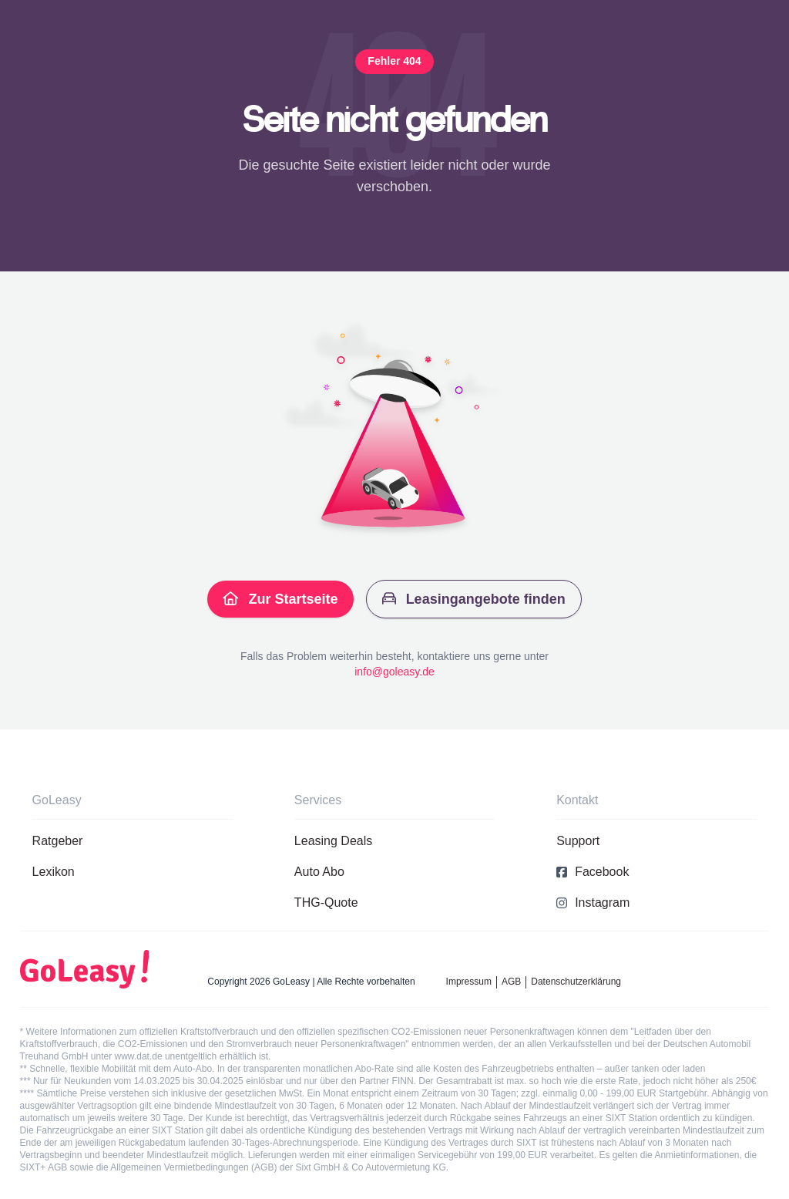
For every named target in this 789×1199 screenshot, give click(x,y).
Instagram (593, 902)
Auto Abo (319, 871)
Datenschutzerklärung (576, 981)
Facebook (592, 871)
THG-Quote (326, 902)
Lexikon (53, 871)
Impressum (469, 981)
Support (577, 840)
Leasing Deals (333, 840)
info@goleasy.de (394, 671)
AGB (511, 981)
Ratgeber (57, 840)
